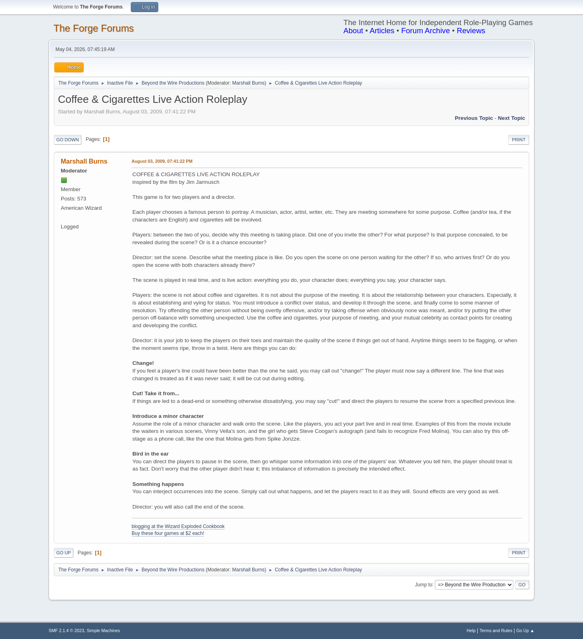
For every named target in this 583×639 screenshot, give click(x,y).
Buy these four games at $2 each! (168, 533)
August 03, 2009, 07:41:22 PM (162, 161)
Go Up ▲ (525, 630)
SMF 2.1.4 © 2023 (66, 630)
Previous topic (474, 118)
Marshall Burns (248, 83)
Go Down (67, 139)
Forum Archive (425, 30)
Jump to (423, 584)
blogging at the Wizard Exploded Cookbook (178, 526)
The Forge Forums (93, 28)
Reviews (471, 30)
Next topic (511, 118)
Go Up (63, 552)
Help (471, 630)
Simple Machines (103, 630)
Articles (382, 30)
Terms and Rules (496, 630)
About (353, 30)
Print (519, 139)
